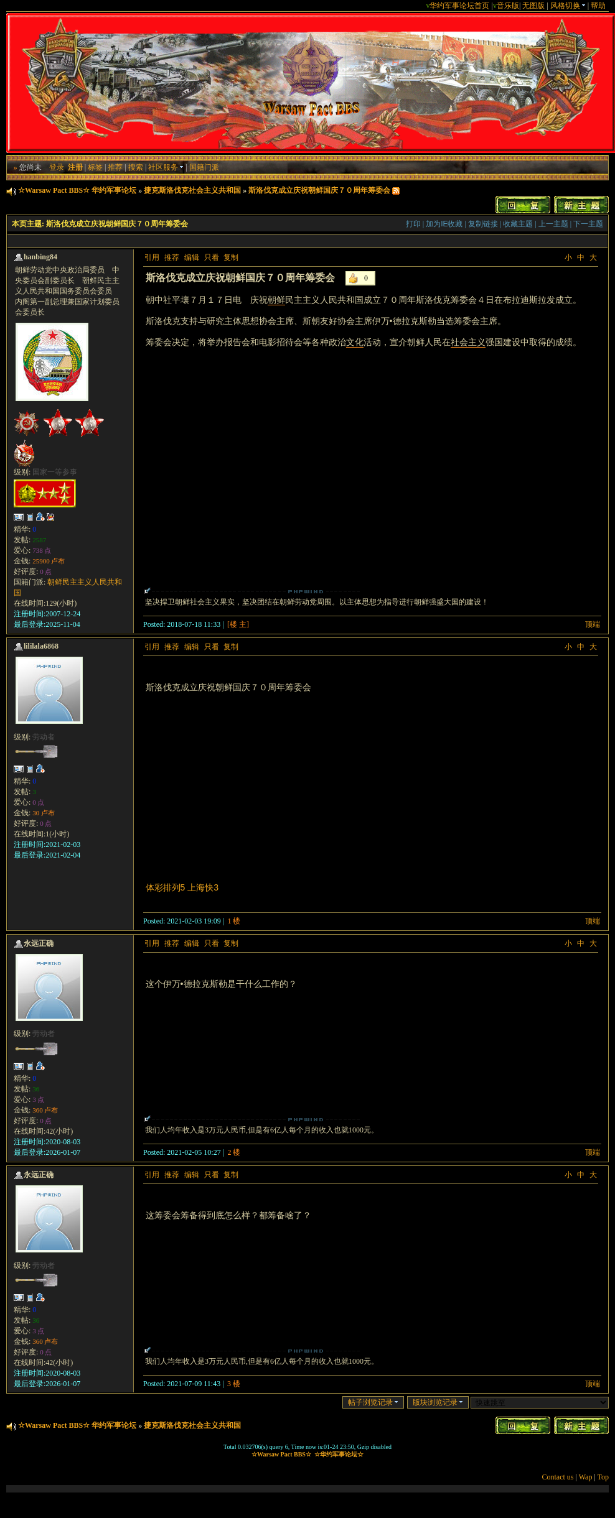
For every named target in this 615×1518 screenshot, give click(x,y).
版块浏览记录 (438, 1402)
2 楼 (233, 1152)
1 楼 (233, 921)
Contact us (558, 1477)
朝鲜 (276, 300)
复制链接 (483, 224)
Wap (586, 1477)
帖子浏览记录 (373, 1402)
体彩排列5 (165, 887)
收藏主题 (518, 224)
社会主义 (468, 342)
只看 (211, 257)
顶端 (592, 624)
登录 (56, 167)
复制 (230, 257)
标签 (95, 167)
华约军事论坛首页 (459, 5)
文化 (355, 342)
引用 (151, 257)
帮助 (598, 5)
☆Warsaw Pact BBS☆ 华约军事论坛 (77, 190)
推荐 (115, 167)
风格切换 (568, 5)
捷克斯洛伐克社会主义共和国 (192, 190)
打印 (413, 224)
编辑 (191, 257)
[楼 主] (238, 624)
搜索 (135, 167)
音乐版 (508, 5)
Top (603, 1477)
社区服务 (166, 167)
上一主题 (553, 224)
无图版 (533, 5)
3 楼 (233, 1383)
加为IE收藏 (444, 224)
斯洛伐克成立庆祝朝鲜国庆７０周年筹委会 (319, 190)
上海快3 (202, 887)
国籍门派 (204, 167)
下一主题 (588, 224)
